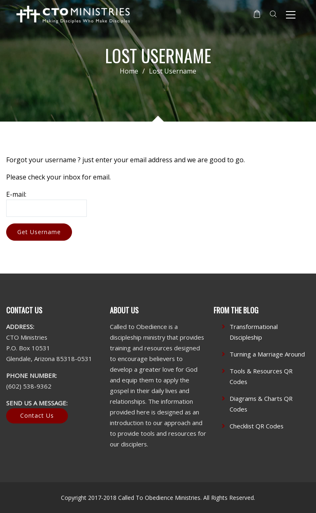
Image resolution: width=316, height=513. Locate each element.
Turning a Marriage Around (267, 354)
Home (129, 71)
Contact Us (37, 415)
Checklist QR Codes (256, 426)
